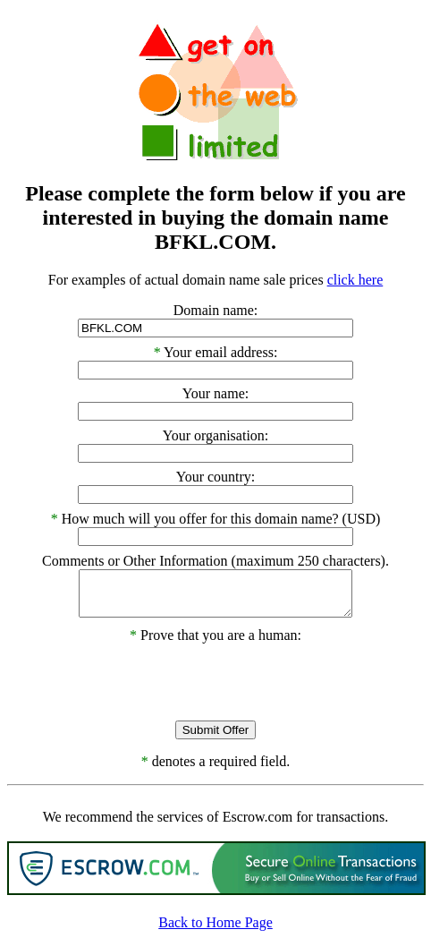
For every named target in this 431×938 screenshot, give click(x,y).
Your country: (216, 476)
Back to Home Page (215, 922)
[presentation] (215, 678)
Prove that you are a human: (215, 635)
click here (355, 279)
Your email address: (220, 352)
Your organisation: (216, 435)
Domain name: (215, 310)
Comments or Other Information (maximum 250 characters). (215, 560)
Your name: (215, 393)
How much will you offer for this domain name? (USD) (221, 518)
